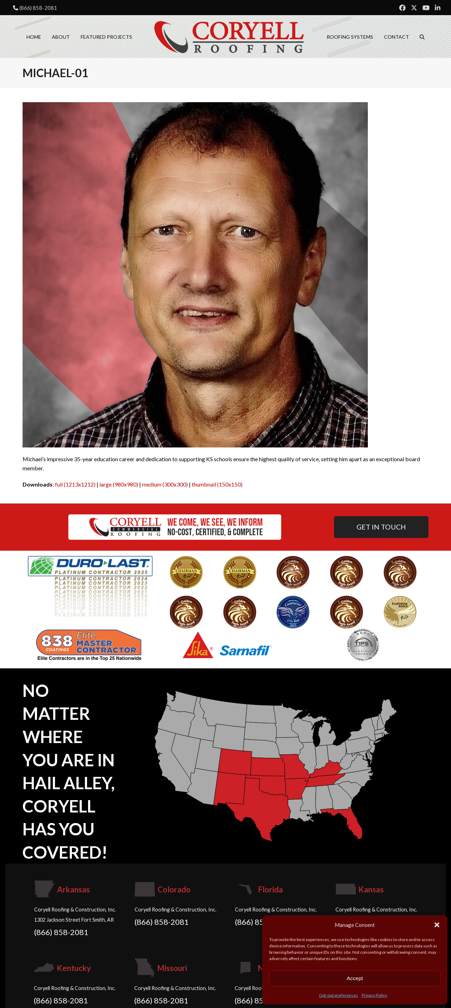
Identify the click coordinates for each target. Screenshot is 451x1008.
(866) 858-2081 (38, 8)
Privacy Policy (374, 995)
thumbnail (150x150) (217, 484)
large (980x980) (118, 484)
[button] (436, 924)
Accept (355, 978)
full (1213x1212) (75, 484)
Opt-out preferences (338, 995)
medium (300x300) (165, 484)
